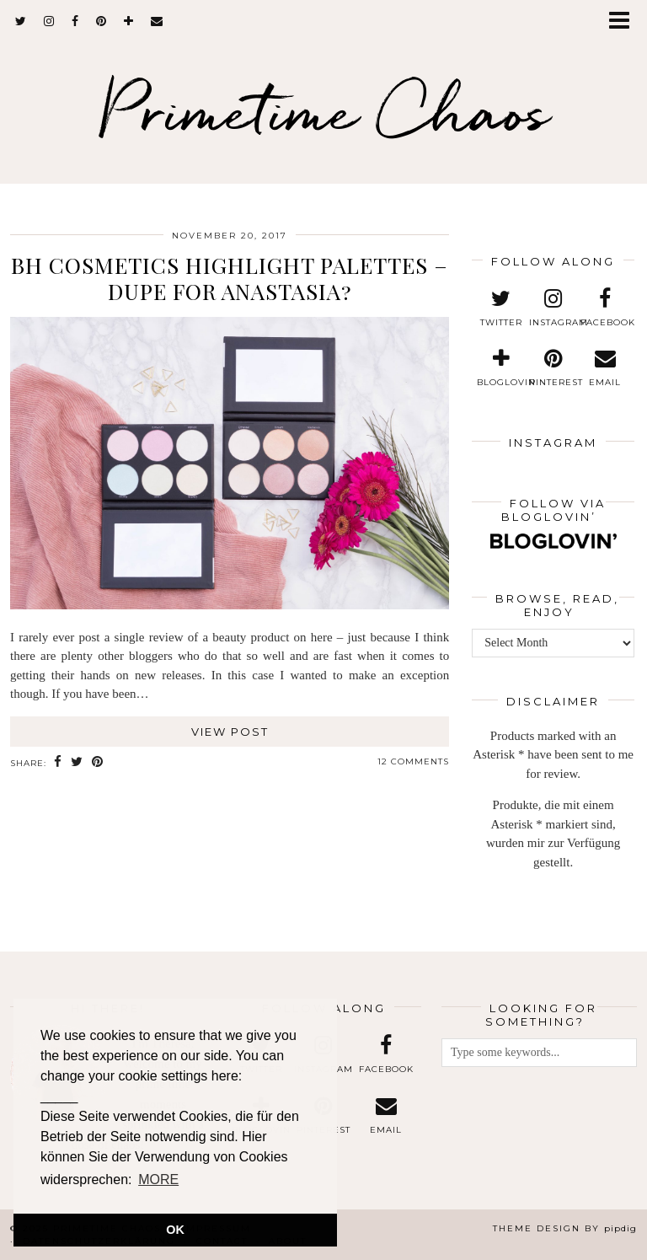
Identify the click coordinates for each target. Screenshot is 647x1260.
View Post (230, 731)
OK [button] (175, 1229)
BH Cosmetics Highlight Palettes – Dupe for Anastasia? (229, 278)
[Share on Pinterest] (98, 762)
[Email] (157, 21)
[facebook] (75, 21)
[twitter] (21, 21)
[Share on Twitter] (77, 762)
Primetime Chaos (324, 110)
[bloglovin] (129, 21)
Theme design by (565, 1228)
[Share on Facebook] (58, 762)
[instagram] (49, 21)
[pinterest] (101, 21)
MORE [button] (158, 1179)
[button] (624, 21)
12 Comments (413, 761)
